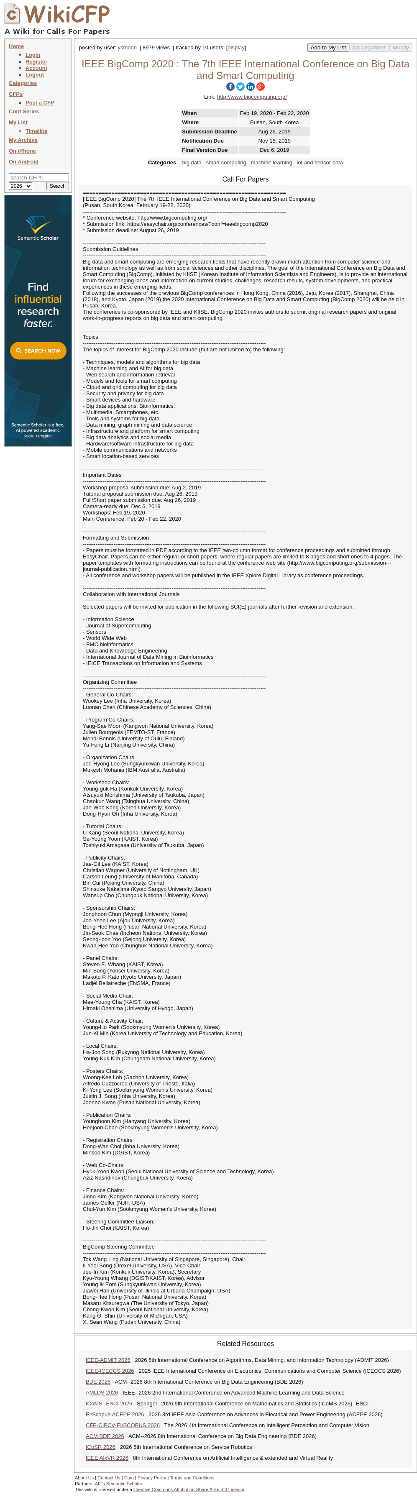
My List (18, 122)
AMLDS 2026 (102, 1393)
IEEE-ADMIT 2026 (108, 1360)
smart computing (226, 162)
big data (192, 162)
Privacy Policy (152, 1477)
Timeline (37, 131)
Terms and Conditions (192, 1477)
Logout (35, 75)
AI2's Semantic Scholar (118, 1483)
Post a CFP (40, 103)
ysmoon (127, 47)
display (236, 47)
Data (129, 1477)
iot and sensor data (320, 162)
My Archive (23, 140)
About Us (84, 1477)
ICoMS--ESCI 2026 (109, 1403)
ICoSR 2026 (100, 1447)
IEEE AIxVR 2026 (107, 1458)
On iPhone (22, 151)
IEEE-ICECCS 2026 (110, 1371)
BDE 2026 (98, 1382)
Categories (23, 83)
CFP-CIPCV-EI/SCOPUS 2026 (123, 1425)
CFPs (16, 94)
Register (36, 62)
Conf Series (24, 111)
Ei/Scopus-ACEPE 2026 (115, 1414)
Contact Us (108, 1477)
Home (16, 46)
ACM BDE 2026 (105, 1436)
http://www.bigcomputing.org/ (252, 97)
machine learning (271, 162)
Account (36, 68)
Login (33, 55)
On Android (23, 162)
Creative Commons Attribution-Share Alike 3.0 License (188, 1489)
